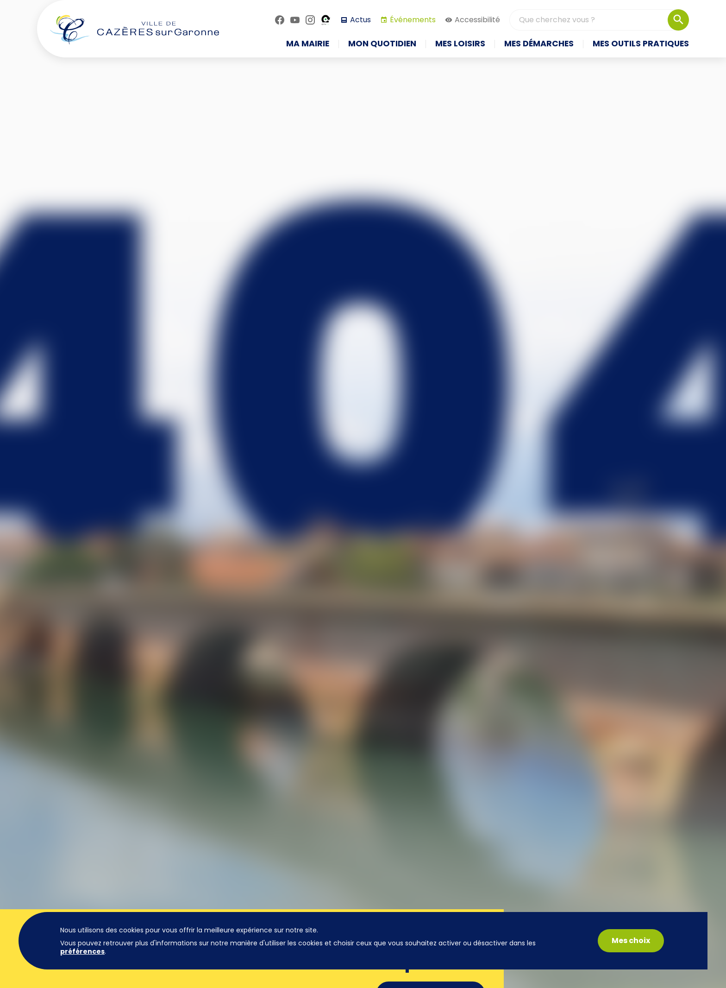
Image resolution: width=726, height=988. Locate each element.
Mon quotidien (382, 44)
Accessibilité (472, 19)
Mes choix (631, 940)
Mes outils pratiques (641, 44)
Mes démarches (539, 44)
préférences (82, 951)
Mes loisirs (460, 44)
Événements (408, 19)
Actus (355, 19)
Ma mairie (307, 44)
